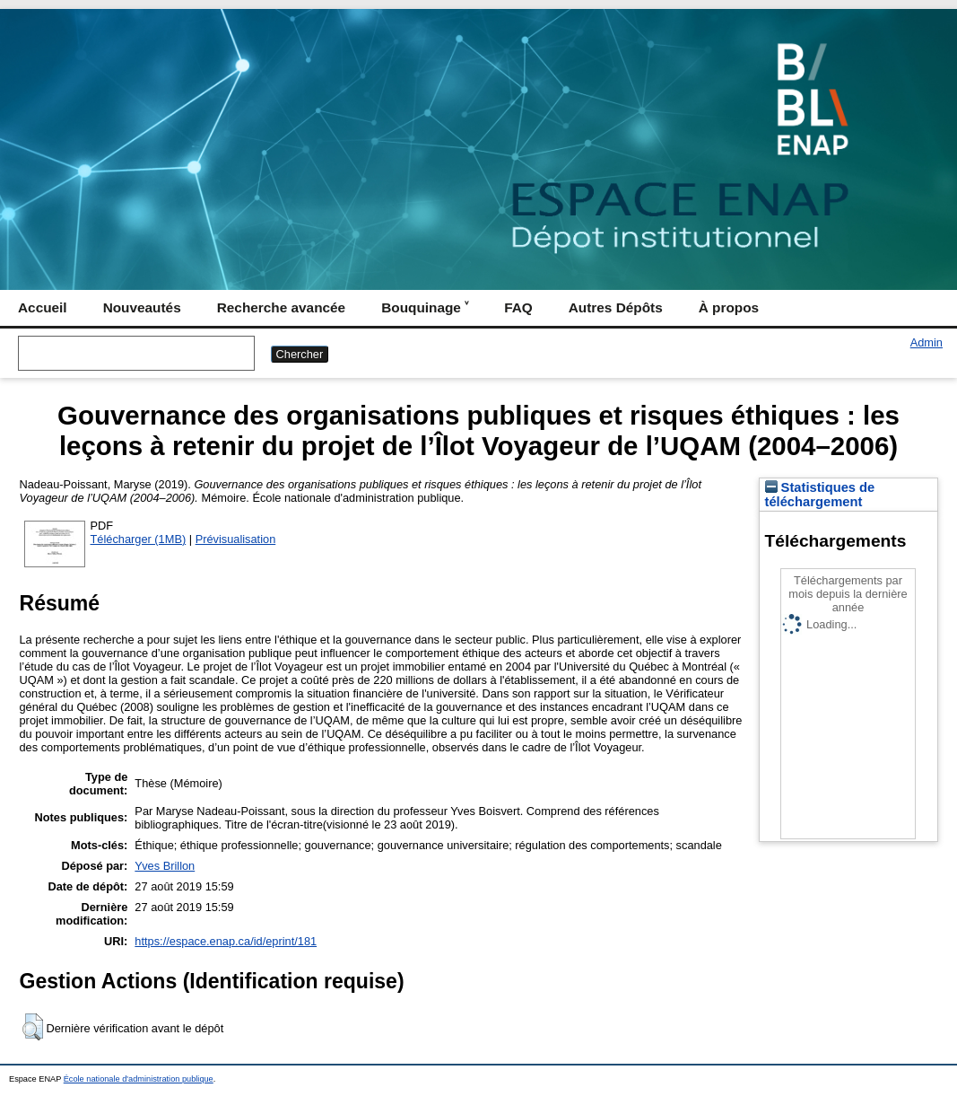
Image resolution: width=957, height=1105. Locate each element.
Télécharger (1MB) (139, 539)
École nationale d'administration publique (138, 1078)
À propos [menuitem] (729, 307)
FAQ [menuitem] (518, 307)
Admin (926, 342)
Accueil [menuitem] (42, 307)
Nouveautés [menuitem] (142, 307)
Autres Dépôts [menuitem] (616, 307)
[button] (32, 1026)
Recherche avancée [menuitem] (281, 307)
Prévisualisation (236, 539)
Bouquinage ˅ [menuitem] (424, 307)
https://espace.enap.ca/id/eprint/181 (226, 941)
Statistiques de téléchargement (820, 494)
